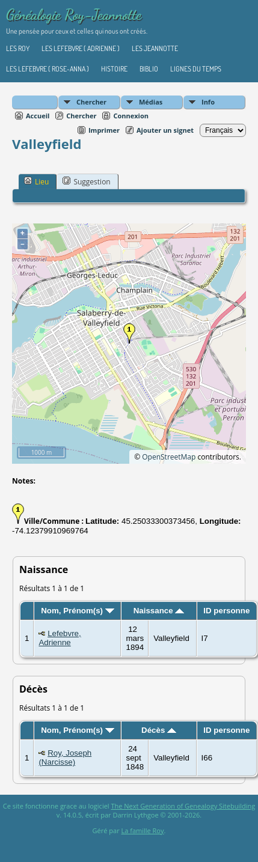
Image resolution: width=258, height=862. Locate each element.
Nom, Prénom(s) (77, 610)
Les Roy (17, 48)
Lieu (36, 181)
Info (208, 101)
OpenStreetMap (168, 457)
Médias (150, 101)
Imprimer (104, 130)
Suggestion (86, 181)
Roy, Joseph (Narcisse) (64, 757)
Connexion (131, 115)
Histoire (114, 68)
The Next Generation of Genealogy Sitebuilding (183, 805)
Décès (158, 730)
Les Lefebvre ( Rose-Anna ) (47, 68)
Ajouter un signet (165, 130)
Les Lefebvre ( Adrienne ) (80, 48)
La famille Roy (142, 830)
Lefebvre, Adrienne (59, 638)
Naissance (159, 610)
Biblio (149, 68)
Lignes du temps (195, 68)
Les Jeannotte (155, 48)
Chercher (91, 101)
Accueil (37, 115)
